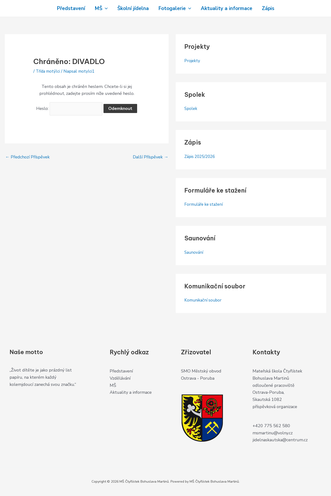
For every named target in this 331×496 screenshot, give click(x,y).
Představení (66, 8)
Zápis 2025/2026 (201, 156)
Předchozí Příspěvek (27, 156)
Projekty (192, 61)
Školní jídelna (132, 8)
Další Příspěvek (150, 156)
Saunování (194, 252)
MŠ (98, 8)
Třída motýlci (49, 71)
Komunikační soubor (203, 300)
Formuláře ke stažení (204, 204)
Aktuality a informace (229, 8)
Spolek (191, 108)
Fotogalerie (175, 8)
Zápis (273, 8)
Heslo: (69, 108)
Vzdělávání (120, 378)
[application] (102, 8)
